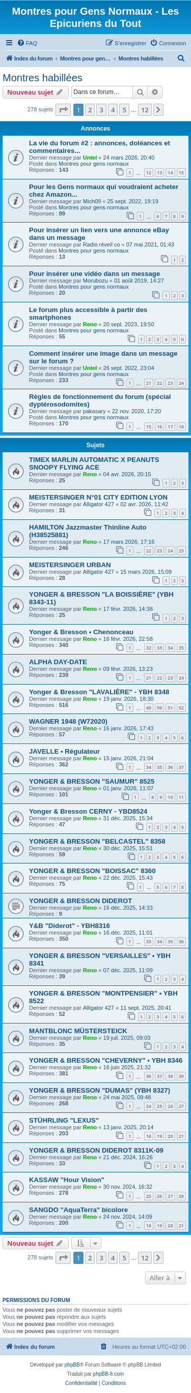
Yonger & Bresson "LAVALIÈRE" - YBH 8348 (99, 692)
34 (170, 647)
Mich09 (92, 201)
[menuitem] (27, 43)
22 (159, 383)
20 (170, 1136)
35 (181, 647)
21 (148, 383)
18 (181, 426)
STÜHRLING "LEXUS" (64, 1120)
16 (159, 426)
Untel (90, 157)
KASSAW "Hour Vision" (66, 1180)
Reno (90, 324)
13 (159, 172)
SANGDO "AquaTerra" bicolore (78, 1210)
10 (170, 797)
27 (181, 1106)
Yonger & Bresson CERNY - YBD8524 (88, 811)
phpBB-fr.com (108, 1374)
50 (159, 707)
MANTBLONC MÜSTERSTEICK (78, 1031)
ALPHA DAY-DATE (58, 662)
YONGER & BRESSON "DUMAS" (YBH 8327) (99, 1090)
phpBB (72, 1365)
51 (170, 707)
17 (170, 426)
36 (170, 767)
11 (181, 797)
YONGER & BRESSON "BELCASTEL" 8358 (97, 841)
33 (159, 647)
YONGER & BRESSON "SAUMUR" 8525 (91, 781)
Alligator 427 (98, 504)
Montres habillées (43, 77)
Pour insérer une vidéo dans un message (94, 273)
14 (170, 172)
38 (170, 1076)
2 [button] (90, 109)
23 (170, 383)
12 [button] (145, 109)
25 (181, 550)
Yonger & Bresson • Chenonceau (81, 632)
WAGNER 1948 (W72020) (68, 721)
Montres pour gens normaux (94, 164)
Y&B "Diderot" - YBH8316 (69, 926)
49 (148, 707)
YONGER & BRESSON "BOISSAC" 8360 (92, 871)
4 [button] (113, 109)
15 (181, 172)
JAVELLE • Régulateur (64, 751)
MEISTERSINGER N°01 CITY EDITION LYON (98, 497)
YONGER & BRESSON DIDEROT (80, 901)
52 (181, 707)
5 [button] (124, 109)
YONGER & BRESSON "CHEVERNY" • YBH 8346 (105, 1060)
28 (181, 1196)
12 (148, 172)
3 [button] (101, 109)
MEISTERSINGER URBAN (70, 565)
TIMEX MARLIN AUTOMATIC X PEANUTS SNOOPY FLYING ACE (94, 463)
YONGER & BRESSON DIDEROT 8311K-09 (96, 1150)
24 (181, 383)
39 (181, 1076)
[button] (63, 110)
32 (148, 647)
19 (159, 1136)
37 (181, 767)
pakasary (94, 411)
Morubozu (95, 280)
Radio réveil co (101, 244)
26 (170, 1106)
